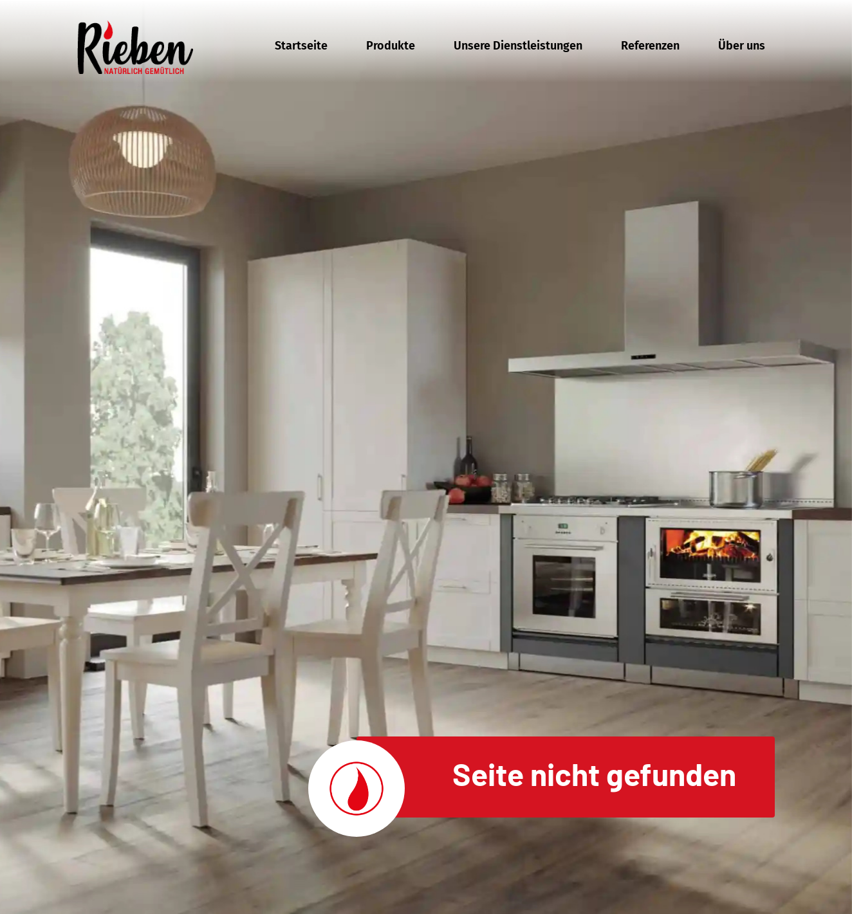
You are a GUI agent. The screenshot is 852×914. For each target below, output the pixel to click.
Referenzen (650, 46)
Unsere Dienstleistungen (518, 46)
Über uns (741, 46)
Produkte (390, 46)
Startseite (301, 46)
